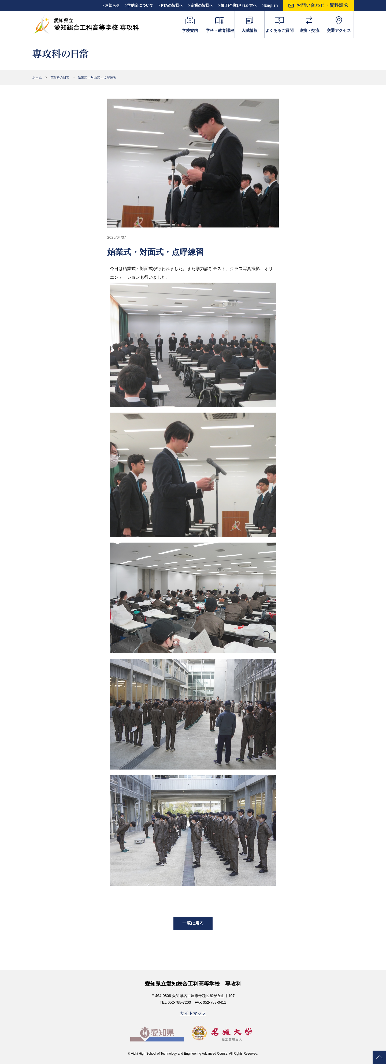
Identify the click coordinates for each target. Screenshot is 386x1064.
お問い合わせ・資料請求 (322, 5)
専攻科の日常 (59, 77)
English (270, 5)
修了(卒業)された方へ (237, 5)
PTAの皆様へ (171, 5)
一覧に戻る (193, 923)
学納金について (139, 5)
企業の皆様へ (200, 5)
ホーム (37, 77)
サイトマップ (193, 1013)
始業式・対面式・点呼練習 (97, 77)
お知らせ (111, 5)
